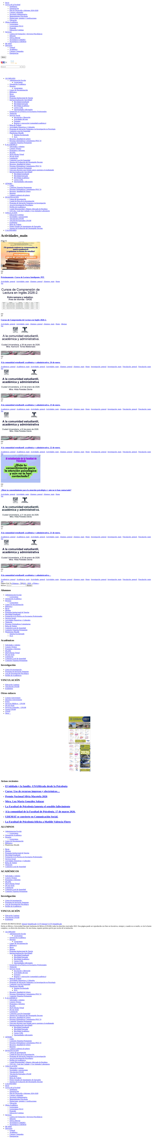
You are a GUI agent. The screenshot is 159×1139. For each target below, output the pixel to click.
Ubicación (13, 20)
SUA (15, 137)
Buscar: (3, 585)
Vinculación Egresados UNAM (20, 220)
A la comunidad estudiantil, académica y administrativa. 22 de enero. (30, 447)
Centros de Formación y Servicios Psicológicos (26, 34)
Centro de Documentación (19, 90)
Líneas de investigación (18, 199)
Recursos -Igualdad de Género (20, 139)
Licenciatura (14, 24)
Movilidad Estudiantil (21, 102)
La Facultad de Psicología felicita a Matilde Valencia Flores (38, 821)
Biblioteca (13, 92)
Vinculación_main (144, 367)
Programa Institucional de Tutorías (17, 612)
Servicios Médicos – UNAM (15, 703)
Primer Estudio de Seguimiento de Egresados (25, 226)
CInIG (12, 185)
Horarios (13, 86)
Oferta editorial (15, 38)
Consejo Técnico (15, 148)
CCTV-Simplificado (55, 924)
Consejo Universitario (12, 698)
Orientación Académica (13, 599)
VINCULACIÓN (11, 213)
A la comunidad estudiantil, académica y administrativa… (26, 575)
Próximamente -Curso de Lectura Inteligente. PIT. (22, 277)
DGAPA (12, 152)
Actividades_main (22, 281)
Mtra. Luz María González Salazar (24, 801)
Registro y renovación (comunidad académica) (30, 123)
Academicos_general (8, 367)
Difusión (13, 36)
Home (58, 281)
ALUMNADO (10, 78)
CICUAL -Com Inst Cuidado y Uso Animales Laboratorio (30, 211)
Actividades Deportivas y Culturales (22, 127)
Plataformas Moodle (17, 133)
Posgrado (13, 28)
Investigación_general (98, 367)
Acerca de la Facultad (12, 5)
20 (28, 583)
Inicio (7, 3)
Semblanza (13, 6)
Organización (14, 8)
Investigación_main (114, 367)
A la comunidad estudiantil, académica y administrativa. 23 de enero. (30, 405)
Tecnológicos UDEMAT (18, 42)
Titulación (13, 113)
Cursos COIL (18, 108)
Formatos (17, 121)
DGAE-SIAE (14, 156)
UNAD (7, 711)
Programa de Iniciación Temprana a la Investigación (28, 203)
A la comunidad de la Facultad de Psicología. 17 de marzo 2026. (40, 811)
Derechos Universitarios (13, 700)
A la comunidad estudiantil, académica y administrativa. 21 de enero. (30, 533)
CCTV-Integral (42, 924)
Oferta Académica (11, 22)
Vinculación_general (130, 367)
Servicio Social (15, 115)
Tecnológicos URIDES (17, 40)
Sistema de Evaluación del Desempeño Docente (26, 162)
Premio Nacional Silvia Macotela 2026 (26, 796)
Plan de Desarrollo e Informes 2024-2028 (24, 10)
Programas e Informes (17, 150)
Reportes (13, 193)
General (12, 47)
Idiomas (12, 96)
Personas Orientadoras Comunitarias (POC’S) (25, 141)
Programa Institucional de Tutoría (21, 98)
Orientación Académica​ (18, 84)
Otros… (8, 713)
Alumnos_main (49, 281)
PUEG (7, 702)
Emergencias (14, 53)
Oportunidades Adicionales (23, 109)
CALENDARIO (10, 230)
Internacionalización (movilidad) (21, 100)
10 (23, 583)
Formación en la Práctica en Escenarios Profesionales (28, 111)
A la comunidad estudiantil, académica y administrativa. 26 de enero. (30, 362)
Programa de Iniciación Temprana (17, 671)
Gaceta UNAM (10, 709)
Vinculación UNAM (17, 219)
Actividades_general (8, 281)
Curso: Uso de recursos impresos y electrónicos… (32, 791)
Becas (12, 94)
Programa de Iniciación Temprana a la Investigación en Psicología (32, 129)
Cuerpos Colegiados (17, 51)
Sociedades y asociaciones (19, 217)
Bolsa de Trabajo (15, 125)
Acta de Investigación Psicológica (21, 205)
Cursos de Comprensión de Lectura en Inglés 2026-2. (24, 320)
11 (25, 583)
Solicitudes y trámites (17, 146)
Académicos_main (23, 367)
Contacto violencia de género (20, 195)
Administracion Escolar (13, 831)
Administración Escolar (18, 80)
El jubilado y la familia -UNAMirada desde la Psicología (36, 786)
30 (30, 583)
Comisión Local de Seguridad (20, 131)
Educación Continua (17, 30)
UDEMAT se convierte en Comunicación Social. (31, 816)
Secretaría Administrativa (18, 14)
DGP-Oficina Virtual (17, 154)
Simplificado (32, 924)
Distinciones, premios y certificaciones (23, 18)
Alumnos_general (36, 281)
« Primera (14, 583)
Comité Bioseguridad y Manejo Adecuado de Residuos (29, 209)
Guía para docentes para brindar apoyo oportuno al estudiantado (32, 170)
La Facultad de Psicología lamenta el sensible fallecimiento (37, 806)
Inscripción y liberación (22, 117)
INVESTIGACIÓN (12, 197)
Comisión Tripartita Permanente (21, 143)
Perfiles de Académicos (18, 207)
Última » (36, 583)
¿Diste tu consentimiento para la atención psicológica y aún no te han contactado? (36, 490)
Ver (2, 283)
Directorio (8, 45)
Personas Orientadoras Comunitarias (18, 624)
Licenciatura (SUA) (16, 26)
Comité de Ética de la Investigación (22, 201)
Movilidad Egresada (21, 104)
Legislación (14, 158)
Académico (13, 49)
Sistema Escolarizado (21, 135)
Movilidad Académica (21, 106)
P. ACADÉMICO (11, 145)
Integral (24, 924)
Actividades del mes (21, 119)
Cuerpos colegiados (16, 12)
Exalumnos (13, 222)
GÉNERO (8, 183)
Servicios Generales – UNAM (15, 707)
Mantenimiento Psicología (19, 16)
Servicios (8, 32)
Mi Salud (8, 43)
